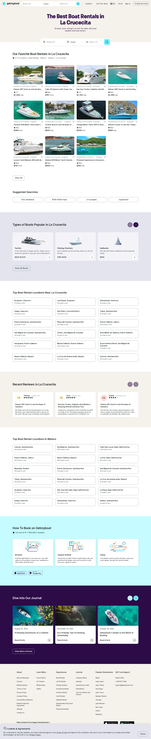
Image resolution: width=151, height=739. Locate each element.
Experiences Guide (82, 685)
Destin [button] (98, 711)
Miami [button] (98, 678)
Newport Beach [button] (101, 696)
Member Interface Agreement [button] (23, 704)
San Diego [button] (99, 689)
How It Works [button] (41, 678)
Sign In (128, 4)
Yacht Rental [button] (60, 696)
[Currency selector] (120, 3)
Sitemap (19, 709)
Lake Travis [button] (100, 692)
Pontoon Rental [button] (61, 692)
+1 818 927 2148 (120, 681)
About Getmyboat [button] (23, 678)
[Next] (135, 224)
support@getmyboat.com (124, 685)
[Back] (130, 224)
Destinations (80, 689)
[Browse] (89, 3)
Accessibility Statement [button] (25, 700)
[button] (101, 4)
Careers (19, 681)
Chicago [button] (98, 700)
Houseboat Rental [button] (62, 689)
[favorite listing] (42, 86)
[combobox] (53, 42)
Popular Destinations (104, 672)
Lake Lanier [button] (100, 681)
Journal (79, 672)
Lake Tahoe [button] (100, 685)
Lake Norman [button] (100, 703)
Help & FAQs (119, 678)
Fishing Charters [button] (61, 685)
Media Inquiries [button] (22, 685)
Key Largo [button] (99, 707)
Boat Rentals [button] (60, 678)
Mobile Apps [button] (40, 685)
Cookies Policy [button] (22, 696)
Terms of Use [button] (61, 732)
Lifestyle (79, 681)
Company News (81, 678)
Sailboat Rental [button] (61, 700)
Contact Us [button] (20, 713)
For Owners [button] (40, 681)
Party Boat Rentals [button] (62, 709)
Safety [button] (38, 689)
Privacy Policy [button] (35, 735)
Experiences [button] (61, 672)
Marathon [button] (99, 714)
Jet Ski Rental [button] (61, 681)
